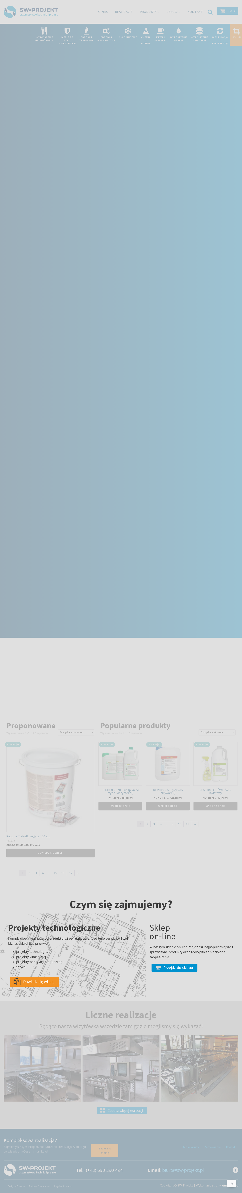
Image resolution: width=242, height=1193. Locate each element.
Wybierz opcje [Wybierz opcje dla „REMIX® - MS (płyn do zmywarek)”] (168, 806)
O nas (103, 12)
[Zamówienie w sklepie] (76, 732)
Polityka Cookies (16, 1186)
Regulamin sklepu (63, 1186)
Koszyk (231, 1147)
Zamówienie (212, 1147)
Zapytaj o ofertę (104, 1151)
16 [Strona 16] (62, 873)
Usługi (172, 12)
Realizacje (124, 12)
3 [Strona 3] (36, 873)
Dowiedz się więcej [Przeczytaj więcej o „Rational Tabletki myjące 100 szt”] (51, 852)
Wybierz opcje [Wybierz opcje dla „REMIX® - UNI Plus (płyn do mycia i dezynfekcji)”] (120, 806)
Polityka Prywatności (39, 1186)
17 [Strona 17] (70, 873)
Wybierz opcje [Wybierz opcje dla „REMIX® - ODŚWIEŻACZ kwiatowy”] (215, 806)
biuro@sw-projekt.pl (183, 1170)
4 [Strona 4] (42, 873)
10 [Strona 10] (179, 824)
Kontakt (195, 12)
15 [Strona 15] (55, 873)
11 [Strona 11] (187, 824)
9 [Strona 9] (172, 824)
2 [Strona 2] (29, 873)
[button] (227, 11)
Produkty (148, 12)
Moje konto (191, 1147)
